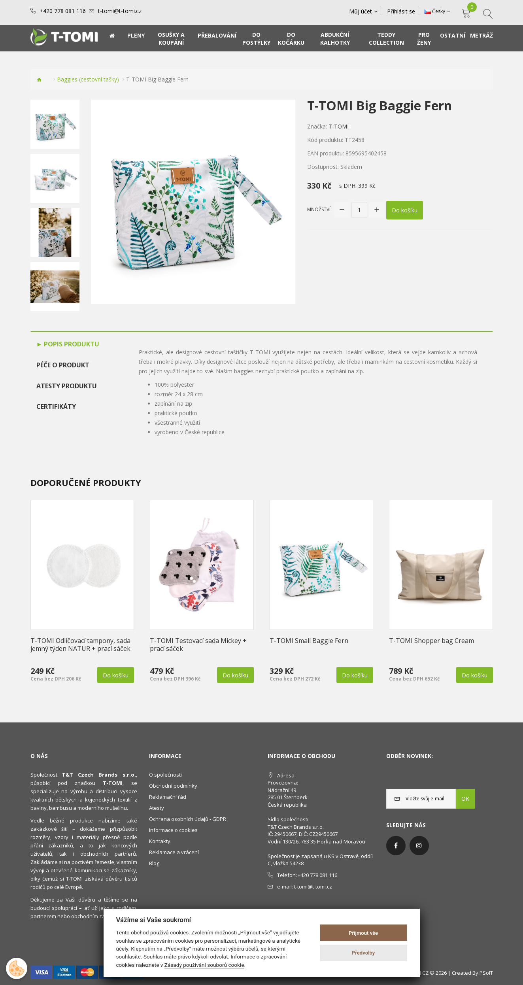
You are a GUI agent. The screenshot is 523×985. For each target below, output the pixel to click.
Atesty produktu (66, 386)
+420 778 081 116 (63, 11)
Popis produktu (70, 344)
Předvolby (363, 953)
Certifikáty (56, 406)
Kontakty (159, 841)
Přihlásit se (401, 11)
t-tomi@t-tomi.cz (120, 11)
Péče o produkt (62, 365)
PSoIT (486, 972)
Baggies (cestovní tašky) (88, 79)
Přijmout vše (363, 933)
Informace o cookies (173, 830)
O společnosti (165, 774)
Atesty (156, 807)
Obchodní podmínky (173, 785)
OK (465, 798)
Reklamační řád (167, 796)
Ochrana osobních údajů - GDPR (187, 818)
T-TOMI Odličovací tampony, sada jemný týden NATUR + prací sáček (80, 644)
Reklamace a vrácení (174, 852)
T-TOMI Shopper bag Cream (431, 640)
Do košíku (404, 210)
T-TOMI (339, 126)
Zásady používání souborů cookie (204, 965)
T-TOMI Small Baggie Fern (309, 640)
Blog (154, 863)
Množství (318, 209)
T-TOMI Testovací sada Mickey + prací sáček (198, 644)
